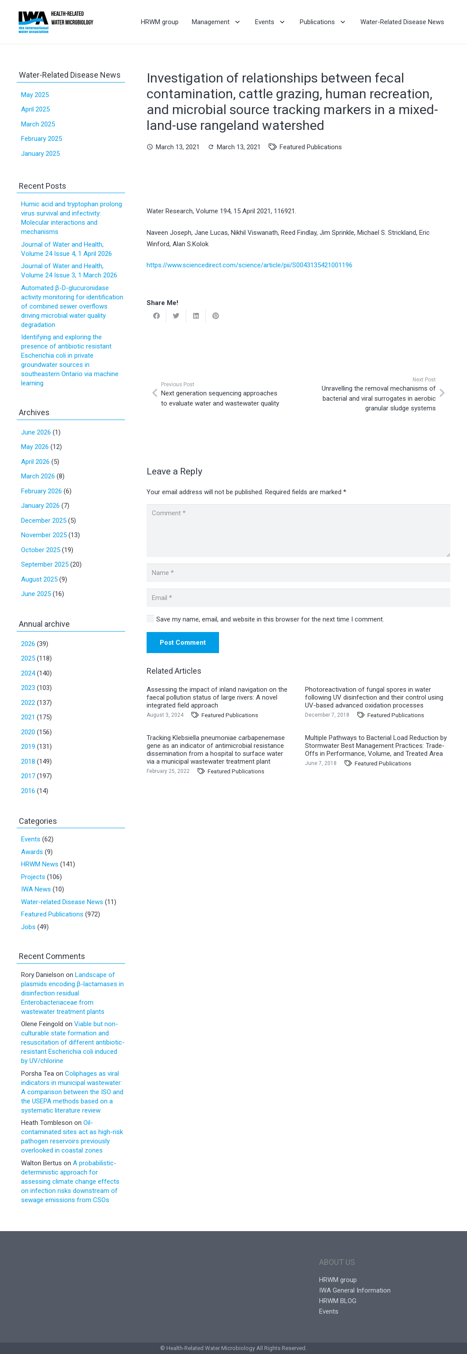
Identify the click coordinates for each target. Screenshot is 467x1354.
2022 (28, 703)
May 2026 (35, 447)
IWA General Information (355, 1290)
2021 (28, 717)
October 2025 (40, 550)
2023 (28, 688)
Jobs (28, 927)
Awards (32, 852)
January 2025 (40, 154)
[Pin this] (216, 316)
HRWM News (39, 864)
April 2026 (35, 462)
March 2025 (38, 124)
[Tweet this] (176, 316)
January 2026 (40, 506)
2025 (28, 658)
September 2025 (44, 564)
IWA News (36, 889)
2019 (28, 747)
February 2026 (41, 491)
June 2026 (36, 432)
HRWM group (338, 1280)
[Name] (298, 573)
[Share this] (156, 316)
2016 (28, 791)
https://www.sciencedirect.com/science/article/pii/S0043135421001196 (249, 265)
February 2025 (41, 139)
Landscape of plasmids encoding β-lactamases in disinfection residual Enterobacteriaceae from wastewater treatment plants (72, 993)
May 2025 (35, 95)
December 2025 (43, 520)
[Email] (298, 598)
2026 (28, 644)
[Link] (56, 22)
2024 (28, 673)
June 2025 (36, 594)
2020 (28, 732)
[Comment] (298, 530)
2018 (28, 761)
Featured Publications (311, 147)
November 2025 (44, 535)
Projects (33, 877)
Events (30, 839)
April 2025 (35, 109)
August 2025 (39, 579)
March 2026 (38, 476)
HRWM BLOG (337, 1301)
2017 (28, 776)
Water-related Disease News (62, 902)
